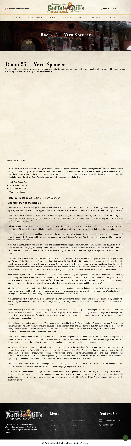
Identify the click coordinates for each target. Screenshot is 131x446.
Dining (54, 18)
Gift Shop (96, 18)
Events (68, 18)
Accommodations (36, 18)
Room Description (16, 161)
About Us (111, 18)
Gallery (82, 18)
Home (19, 18)
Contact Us (54, 429)
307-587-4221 (111, 8)
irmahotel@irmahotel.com (19, 9)
